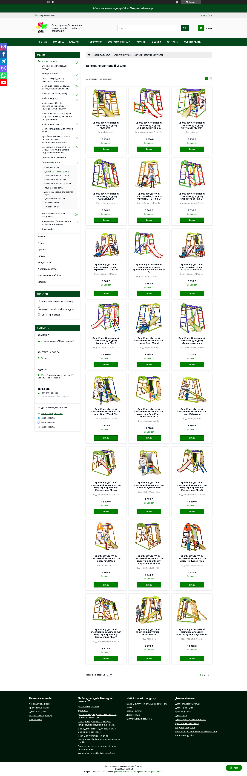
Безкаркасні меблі (51, 73)
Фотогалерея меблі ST (49, 275)
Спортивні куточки (122, 55)
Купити (106, 149)
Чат (234, 767)
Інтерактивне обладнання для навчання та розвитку (56, 222)
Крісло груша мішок (39, 708)
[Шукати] (185, 28)
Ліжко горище (133, 715)
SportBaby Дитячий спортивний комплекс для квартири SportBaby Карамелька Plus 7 (106, 633)
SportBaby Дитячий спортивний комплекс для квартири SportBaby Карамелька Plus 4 (106, 486)
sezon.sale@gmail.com (52, 413)
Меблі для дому (50, 98)
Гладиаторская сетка (53, 188)
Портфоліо (95, 42)
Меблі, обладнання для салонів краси (57, 130)
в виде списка (211, 79)
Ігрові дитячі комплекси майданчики (53, 215)
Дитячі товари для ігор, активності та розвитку (53, 79)
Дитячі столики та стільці (187, 704)
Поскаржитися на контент (126, 772)
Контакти (172, 42)
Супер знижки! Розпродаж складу (54, 67)
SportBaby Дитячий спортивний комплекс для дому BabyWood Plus (149, 485)
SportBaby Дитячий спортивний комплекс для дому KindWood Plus (192, 558)
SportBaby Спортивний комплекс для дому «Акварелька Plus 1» (191, 196)
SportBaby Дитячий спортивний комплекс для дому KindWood (106, 558)
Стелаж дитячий (134, 711)
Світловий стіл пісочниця (54, 157)
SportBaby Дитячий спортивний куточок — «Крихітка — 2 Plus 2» (106, 267)
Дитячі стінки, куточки (88, 706)
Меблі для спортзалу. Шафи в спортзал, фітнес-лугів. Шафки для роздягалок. (57, 116)
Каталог (74, 42)
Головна (58, 42)
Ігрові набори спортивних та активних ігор (196, 731)
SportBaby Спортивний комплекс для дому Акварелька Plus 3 (105, 340)
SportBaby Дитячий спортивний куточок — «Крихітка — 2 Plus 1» (149, 196)
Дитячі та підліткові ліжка (139, 719)
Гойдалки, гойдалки (185, 727)
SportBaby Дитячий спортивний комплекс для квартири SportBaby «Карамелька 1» (149, 413)
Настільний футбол (184, 735)
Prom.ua (138, 766)
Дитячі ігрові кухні (184, 708)
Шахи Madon (48, 229)
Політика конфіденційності (151, 772)
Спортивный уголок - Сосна (56, 175)
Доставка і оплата (118, 42)
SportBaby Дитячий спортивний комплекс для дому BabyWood (192, 411)
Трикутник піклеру (52, 167)
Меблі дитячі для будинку (54, 93)
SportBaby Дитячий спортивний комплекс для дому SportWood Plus (106, 411)
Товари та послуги (101, 55)
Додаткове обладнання (54, 199)
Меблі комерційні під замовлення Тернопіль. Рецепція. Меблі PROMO (54, 106)
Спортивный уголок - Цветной (57, 184)
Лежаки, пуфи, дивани (40, 704)
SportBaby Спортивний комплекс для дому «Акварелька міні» (191, 340)
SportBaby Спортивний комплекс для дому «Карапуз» (105, 125)
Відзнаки (42, 282)
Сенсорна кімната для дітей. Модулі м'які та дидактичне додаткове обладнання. (56, 150)
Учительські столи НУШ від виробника (96, 753)
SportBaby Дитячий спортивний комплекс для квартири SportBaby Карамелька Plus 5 (192, 486)
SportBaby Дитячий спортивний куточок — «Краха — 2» (149, 632)
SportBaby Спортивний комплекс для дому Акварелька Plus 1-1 (148, 125)
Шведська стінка (51, 203)
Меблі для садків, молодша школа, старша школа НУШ (55, 87)
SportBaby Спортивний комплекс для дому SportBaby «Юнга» (191, 125)
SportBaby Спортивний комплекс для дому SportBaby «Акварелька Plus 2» (148, 268)
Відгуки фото (45, 262)
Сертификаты (192, 42)
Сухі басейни (35, 719)
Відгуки (156, 42)
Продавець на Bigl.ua (123, 769)
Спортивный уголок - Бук (55, 180)
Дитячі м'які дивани (38, 712)
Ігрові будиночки (183, 712)
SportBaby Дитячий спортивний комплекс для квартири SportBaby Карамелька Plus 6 (149, 560)
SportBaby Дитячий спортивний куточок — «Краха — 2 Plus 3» (192, 267)
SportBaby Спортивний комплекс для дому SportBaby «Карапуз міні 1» (191, 632)
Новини (42, 236)
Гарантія (141, 42)
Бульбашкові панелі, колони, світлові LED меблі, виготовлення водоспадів (56, 139)
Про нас (42, 42)
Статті (41, 243)
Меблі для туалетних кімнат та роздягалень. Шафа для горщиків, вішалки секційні (99, 739)
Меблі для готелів (50, 124)
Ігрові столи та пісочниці (187, 723)
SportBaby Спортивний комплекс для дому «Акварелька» (105, 196)
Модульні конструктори (40, 715)
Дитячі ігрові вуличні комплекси (190, 719)
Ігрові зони (83, 710)
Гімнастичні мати (52, 207)
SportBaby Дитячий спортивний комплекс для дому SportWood (149, 340)
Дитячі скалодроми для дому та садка (58, 193)
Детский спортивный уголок (56, 171)
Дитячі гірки (181, 715)
